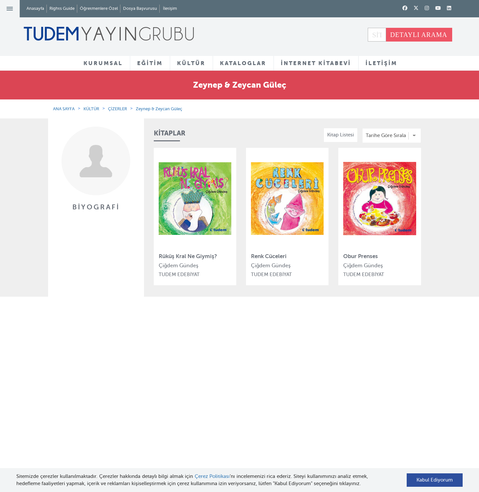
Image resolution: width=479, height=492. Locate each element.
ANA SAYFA (64, 108)
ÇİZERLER (117, 108)
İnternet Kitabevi (295, 413)
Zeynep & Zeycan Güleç (159, 108)
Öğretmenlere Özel (99, 8)
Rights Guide (62, 8)
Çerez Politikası (212, 476)
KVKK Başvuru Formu (110, 435)
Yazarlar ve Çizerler (236, 381)
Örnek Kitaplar (230, 405)
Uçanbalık (161, 417)
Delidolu (159, 452)
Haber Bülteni (101, 405)
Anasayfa (35, 8)
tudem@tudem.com (394, 410)
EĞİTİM (150, 63)
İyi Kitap (159, 464)
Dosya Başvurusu (140, 8)
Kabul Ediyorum (435, 480)
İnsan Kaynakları (104, 393)
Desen (157, 440)
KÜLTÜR (191, 63)
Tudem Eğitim (166, 369)
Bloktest (159, 381)
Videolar (223, 436)
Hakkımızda (99, 369)
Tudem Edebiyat (168, 405)
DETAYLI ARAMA (418, 34)
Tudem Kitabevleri (106, 381)
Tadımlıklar (226, 393)
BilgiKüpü (161, 393)
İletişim (170, 8)
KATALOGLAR (243, 63)
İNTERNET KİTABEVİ (316, 63)
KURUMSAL (103, 63)
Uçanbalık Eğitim (169, 428)
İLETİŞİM (381, 63)
